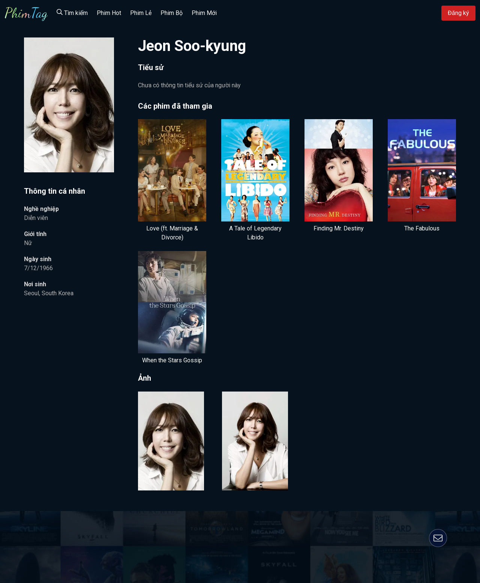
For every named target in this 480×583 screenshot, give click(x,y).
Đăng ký (458, 12)
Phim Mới (204, 12)
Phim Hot (109, 12)
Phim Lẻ (141, 12)
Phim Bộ (171, 12)
